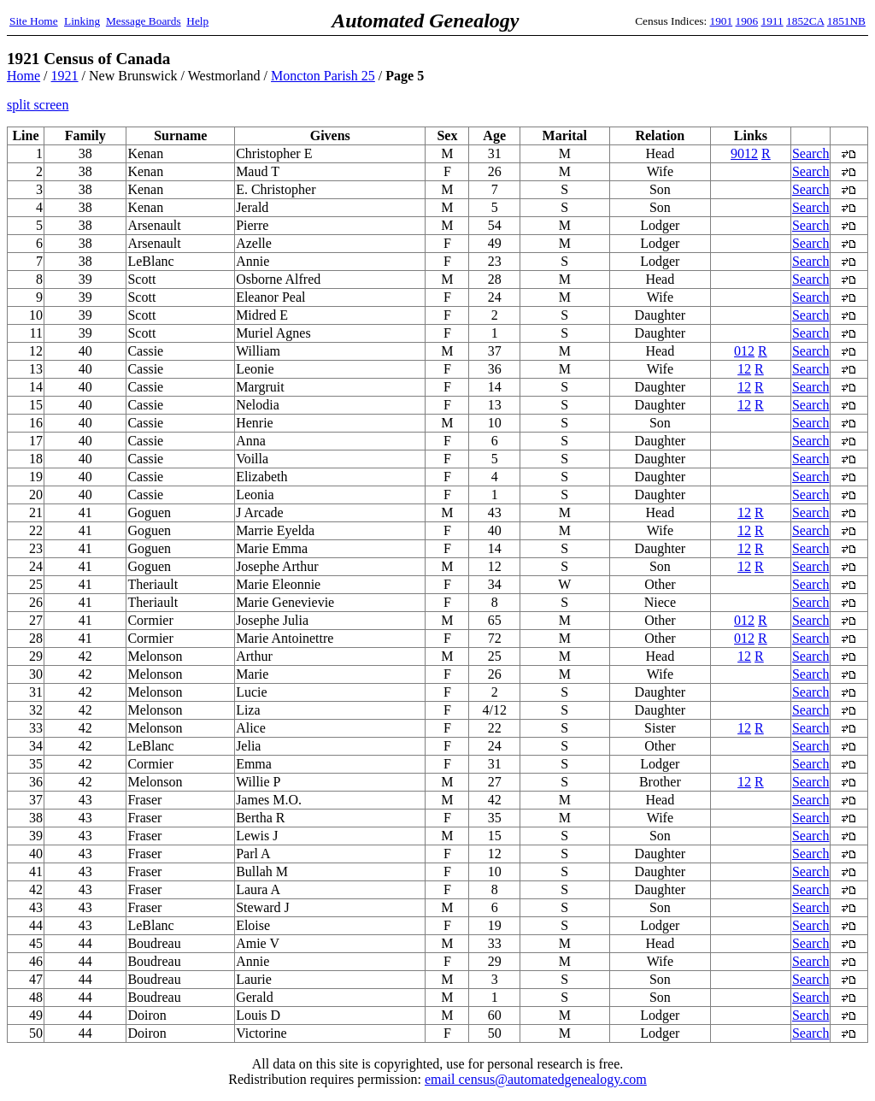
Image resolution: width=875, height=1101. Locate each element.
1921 (65, 75)
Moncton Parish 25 (323, 75)
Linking (82, 21)
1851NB (846, 21)
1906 (747, 21)
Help (197, 21)
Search (811, 153)
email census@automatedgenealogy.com (536, 1079)
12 (744, 369)
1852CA (805, 21)
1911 (772, 21)
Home (23, 75)
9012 (744, 153)
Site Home (33, 21)
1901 (721, 21)
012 (744, 351)
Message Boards (143, 21)
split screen (37, 104)
